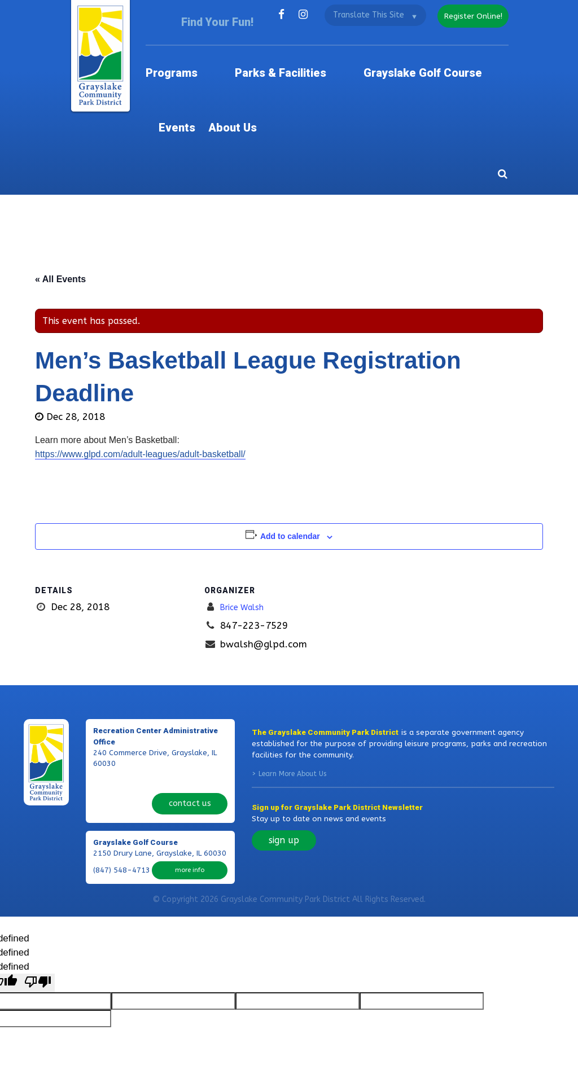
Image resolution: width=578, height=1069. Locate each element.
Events (440, 50)
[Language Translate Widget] (366, 15)
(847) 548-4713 (121, 755)
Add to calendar (290, 450)
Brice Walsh (246, 521)
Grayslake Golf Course (363, 50)
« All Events (60, 194)
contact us (190, 694)
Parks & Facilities (263, 50)
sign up (284, 754)
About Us (488, 50)
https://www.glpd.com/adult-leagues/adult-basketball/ (140, 369)
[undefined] (38, 878)
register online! (468, 14)
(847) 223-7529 (121, 694)
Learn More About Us (292, 688)
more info (189, 755)
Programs (190, 50)
